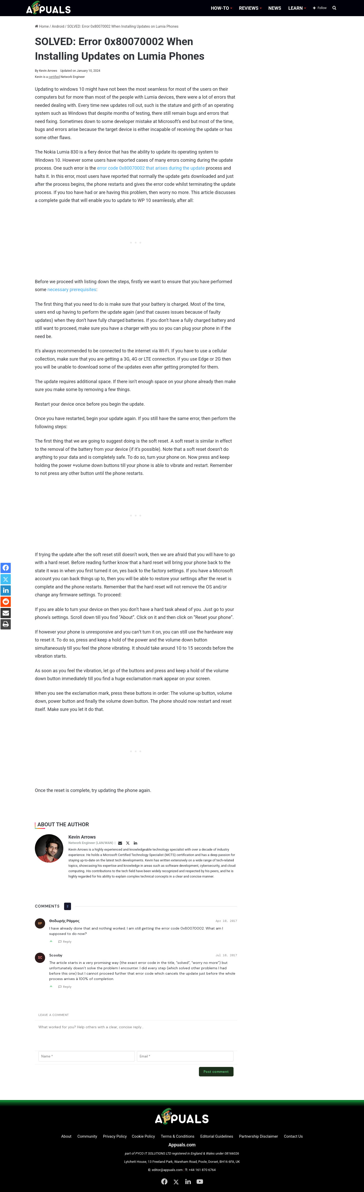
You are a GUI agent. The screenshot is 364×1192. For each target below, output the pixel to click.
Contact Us (293, 1136)
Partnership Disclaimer (258, 1136)
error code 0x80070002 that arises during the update (151, 168)
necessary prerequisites (71, 289)
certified (54, 77)
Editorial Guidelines (216, 1136)
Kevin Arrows (46, 71)
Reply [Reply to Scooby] (67, 987)
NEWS (274, 8)
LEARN (295, 8)
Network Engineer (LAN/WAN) (90, 843)
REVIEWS (248, 8)
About (66, 1136)
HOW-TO (220, 8)
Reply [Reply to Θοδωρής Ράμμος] (67, 942)
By (37, 71)
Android (58, 26)
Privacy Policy (115, 1136)
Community (87, 1136)
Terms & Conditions (178, 1136)
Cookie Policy (143, 1136)
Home (42, 26)
